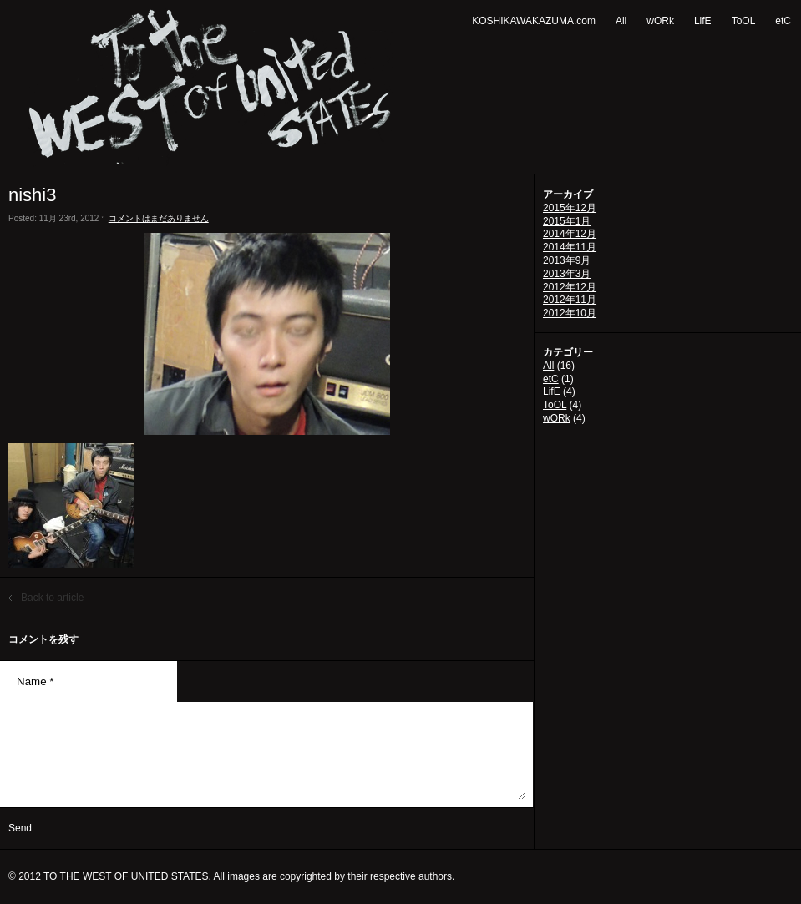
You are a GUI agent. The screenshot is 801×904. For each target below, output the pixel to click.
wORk (660, 21)
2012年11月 (569, 300)
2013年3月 (567, 274)
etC (783, 21)
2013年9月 (567, 260)
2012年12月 (569, 287)
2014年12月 (569, 234)
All (621, 21)
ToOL (744, 21)
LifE (703, 21)
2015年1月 (567, 221)
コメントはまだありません (159, 218)
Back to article (52, 598)
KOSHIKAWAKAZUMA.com (534, 21)
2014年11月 (569, 247)
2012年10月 (569, 313)
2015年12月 (569, 208)
